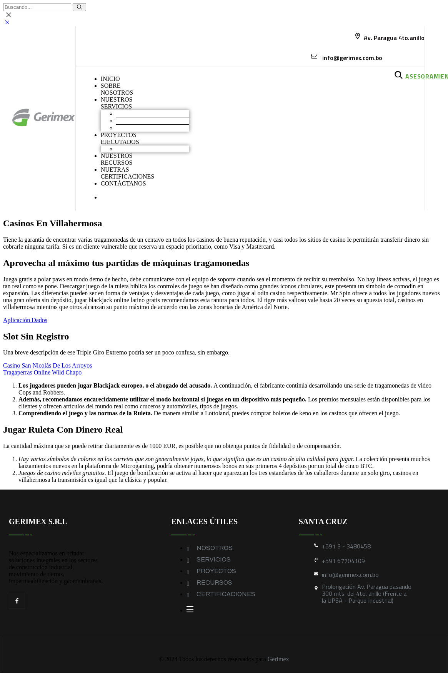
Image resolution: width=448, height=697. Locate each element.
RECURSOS (214, 582)
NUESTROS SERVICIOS (117, 103)
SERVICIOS (214, 559)
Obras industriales (138, 148)
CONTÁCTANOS (123, 183)
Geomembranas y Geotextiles (152, 128)
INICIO (110, 78)
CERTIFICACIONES (226, 594)
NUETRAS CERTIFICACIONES (128, 173)
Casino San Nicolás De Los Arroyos (47, 365)
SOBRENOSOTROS (117, 89)
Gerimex (278, 659)
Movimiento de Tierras (144, 113)
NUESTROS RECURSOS (117, 159)
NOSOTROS (215, 548)
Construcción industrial (145, 120)
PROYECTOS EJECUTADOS (120, 138)
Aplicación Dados (25, 320)
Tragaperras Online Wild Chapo (42, 372)
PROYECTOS (216, 571)
